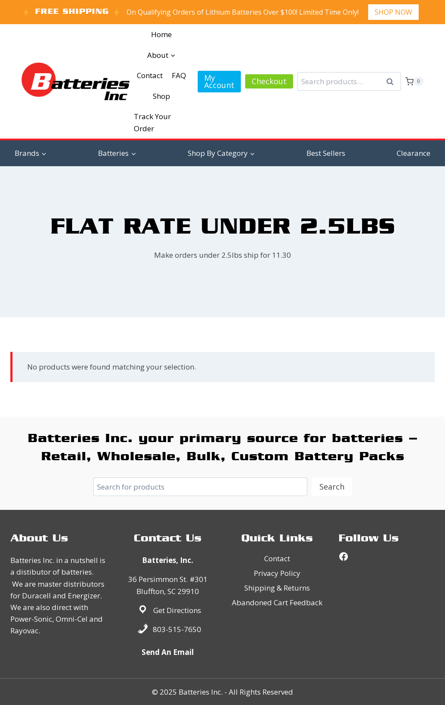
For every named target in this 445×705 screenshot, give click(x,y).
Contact (150, 75)
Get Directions (177, 610)
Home (161, 34)
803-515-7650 (177, 629)
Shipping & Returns (277, 588)
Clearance (413, 153)
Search (393, 81)
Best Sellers (325, 153)
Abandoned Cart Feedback (277, 602)
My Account (219, 81)
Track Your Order (152, 122)
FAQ (179, 75)
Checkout (269, 81)
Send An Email (168, 652)
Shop (161, 96)
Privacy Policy (277, 573)
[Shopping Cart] (414, 81)
